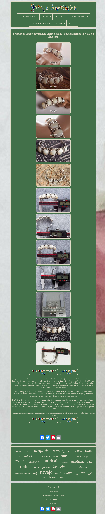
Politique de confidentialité (53, 495)
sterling (59, 450)
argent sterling (67, 472)
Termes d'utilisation (53, 499)
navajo (46, 472)
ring (64, 455)
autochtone (77, 461)
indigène (33, 461)
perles (55, 456)
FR (55, 504)
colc (18, 456)
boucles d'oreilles (22, 473)
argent (20, 460)
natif (24, 466)
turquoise (42, 450)
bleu (69, 452)
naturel (78, 456)
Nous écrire (53, 491)
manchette (65, 462)
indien (89, 462)
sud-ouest (45, 456)
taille (88, 451)
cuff (35, 473)
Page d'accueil (53, 487)
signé (87, 455)
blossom (83, 467)
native (71, 457)
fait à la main (50, 476)
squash (18, 451)
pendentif (27, 456)
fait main (46, 467)
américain (51, 460)
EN (51, 504)
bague (36, 467)
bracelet (59, 467)
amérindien (72, 468)
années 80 (27, 452)
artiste (62, 477)
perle (36, 457)
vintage (86, 473)
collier (78, 451)
